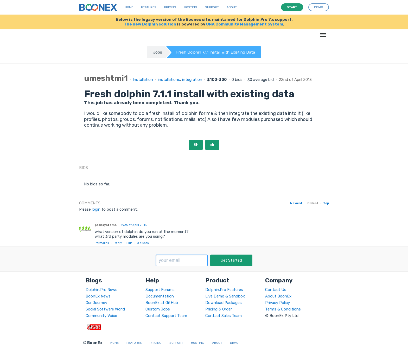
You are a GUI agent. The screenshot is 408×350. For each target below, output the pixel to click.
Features (148, 7)
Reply (118, 243)
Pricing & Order (218, 309)
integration (192, 79)
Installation (143, 79)
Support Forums (160, 289)
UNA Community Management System (244, 24)
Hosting (190, 7)
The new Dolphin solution (150, 24)
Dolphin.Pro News (101, 289)
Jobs (157, 52)
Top (326, 203)
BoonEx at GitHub (161, 302)
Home (129, 7)
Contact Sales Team (223, 315)
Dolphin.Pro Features (224, 289)
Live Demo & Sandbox (225, 296)
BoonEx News (98, 296)
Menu (322, 32)
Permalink (102, 243)
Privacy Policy (277, 302)
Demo (234, 343)
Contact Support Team (166, 315)
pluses (143, 243)
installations (169, 79)
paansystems (106, 225)
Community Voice (101, 315)
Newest (296, 203)
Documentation (159, 296)
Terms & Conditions (283, 309)
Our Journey (96, 302)
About (232, 7)
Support (212, 7)
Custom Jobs (157, 309)
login (96, 209)
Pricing (170, 7)
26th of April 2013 (133, 225)
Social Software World (105, 309)
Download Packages (223, 302)
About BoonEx (278, 296)
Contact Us (275, 289)
